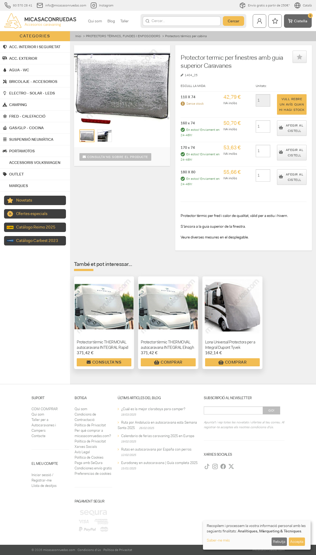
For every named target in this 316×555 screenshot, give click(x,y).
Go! (271, 410)
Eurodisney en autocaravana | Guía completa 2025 (159, 463)
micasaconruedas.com (59, 550)
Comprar (168, 362)
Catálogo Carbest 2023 (37, 240)
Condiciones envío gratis (93, 468)
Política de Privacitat (90, 425)
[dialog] (257, 535)
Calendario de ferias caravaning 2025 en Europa (157, 436)
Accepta (296, 541)
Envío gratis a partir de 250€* (264, 5)
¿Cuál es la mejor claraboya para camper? (153, 409)
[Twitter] (231, 466)
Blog (111, 21)
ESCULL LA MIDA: (193, 86)
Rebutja (279, 541)
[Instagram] (215, 466)
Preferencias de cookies (93, 473)
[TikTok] (207, 466)
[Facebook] (223, 466)
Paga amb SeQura (89, 463)
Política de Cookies (89, 457)
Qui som (95, 21)
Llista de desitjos (44, 485)
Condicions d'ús (89, 550)
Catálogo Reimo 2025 (35, 227)
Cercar (233, 21)
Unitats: (261, 86)
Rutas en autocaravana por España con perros (156, 449)
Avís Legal (82, 452)
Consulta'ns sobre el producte (115, 157)
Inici (78, 36)
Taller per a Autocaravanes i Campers (43, 425)
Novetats (24, 200)
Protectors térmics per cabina (186, 36)
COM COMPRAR (44, 409)
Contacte (38, 436)
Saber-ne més (218, 540)
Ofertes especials (31, 213)
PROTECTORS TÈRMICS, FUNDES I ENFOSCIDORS (123, 36)
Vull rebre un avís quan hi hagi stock (292, 104)
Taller (124, 21)
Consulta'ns (104, 362)
